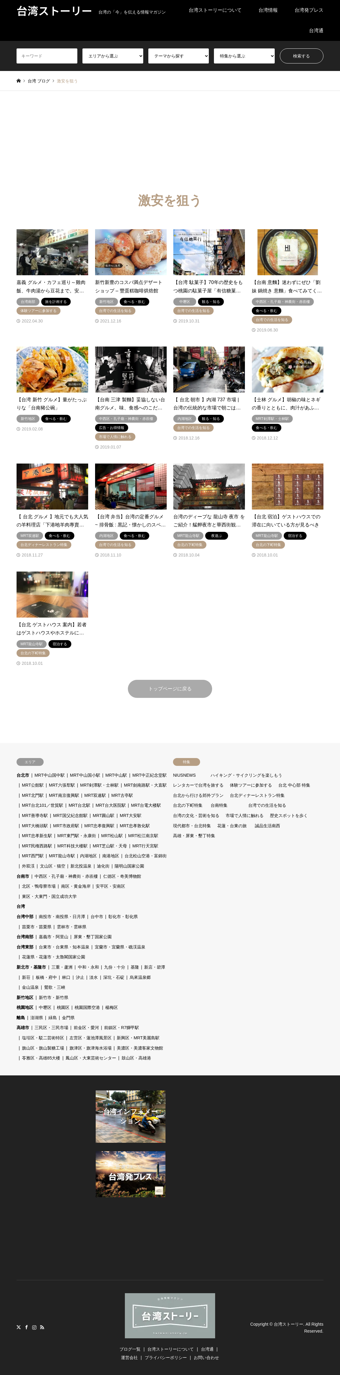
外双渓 (28, 866)
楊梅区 (111, 1007)
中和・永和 (88, 967)
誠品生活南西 (267, 825)
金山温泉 (30, 987)
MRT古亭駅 (122, 795)
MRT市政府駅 (66, 825)
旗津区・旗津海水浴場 (91, 1048)
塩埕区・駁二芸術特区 (43, 1037)
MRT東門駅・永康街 (76, 835)
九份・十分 (114, 967)
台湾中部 (25, 916)
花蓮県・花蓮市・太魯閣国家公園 (53, 956)
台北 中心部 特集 (294, 785)
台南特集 (219, 805)
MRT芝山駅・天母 (110, 845)
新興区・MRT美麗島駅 (138, 1037)
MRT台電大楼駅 (146, 805)
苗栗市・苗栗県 (36, 926)
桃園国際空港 (87, 1007)
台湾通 (316, 30)
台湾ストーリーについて (215, 10)
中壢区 (45, 1007)
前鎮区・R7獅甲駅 (121, 1027)
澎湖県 (36, 1017)
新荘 (26, 977)
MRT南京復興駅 (64, 795)
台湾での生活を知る (267, 805)
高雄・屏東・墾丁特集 (194, 835)
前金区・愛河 (86, 1027)
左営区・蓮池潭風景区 (91, 1037)
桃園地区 (25, 1007)
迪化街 (103, 866)
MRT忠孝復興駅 (99, 825)
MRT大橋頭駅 (35, 825)
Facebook (26, 1327)
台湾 (21, 906)
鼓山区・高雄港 (136, 1058)
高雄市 (23, 1027)
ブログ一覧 (130, 1349)
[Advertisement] (170, 136)
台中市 (97, 916)
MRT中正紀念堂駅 (149, 775)
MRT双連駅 (95, 795)
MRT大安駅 (130, 815)
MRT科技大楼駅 (72, 845)
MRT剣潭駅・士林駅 (99, 785)
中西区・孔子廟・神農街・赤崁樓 (66, 876)
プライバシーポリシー (166, 1357)
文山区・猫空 (52, 866)
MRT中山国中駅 (50, 775)
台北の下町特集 (187, 805)
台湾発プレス (309, 10)
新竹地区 (25, 997)
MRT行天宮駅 (145, 845)
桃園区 (63, 1007)
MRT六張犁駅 (62, 785)
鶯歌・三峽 (54, 987)
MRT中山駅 (116, 775)
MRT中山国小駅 (85, 775)
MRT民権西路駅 (37, 845)
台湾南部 (25, 936)
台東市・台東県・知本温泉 (64, 947)
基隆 (135, 967)
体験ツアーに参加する (251, 785)
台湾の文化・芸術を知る (196, 815)
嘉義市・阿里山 (53, 936)
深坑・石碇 (113, 977)
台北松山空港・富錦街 (146, 855)
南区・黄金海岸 (76, 886)
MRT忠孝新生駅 (37, 835)
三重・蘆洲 (62, 967)
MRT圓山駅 (103, 815)
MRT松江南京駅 (143, 835)
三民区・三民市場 (51, 1027)
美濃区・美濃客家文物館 (140, 1048)
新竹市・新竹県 (53, 997)
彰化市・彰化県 (123, 916)
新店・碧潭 (154, 967)
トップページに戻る (170, 688)
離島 (21, 1017)
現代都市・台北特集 (192, 825)
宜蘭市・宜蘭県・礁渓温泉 (120, 947)
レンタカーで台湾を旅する (198, 785)
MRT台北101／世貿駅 (42, 805)
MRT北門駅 (33, 795)
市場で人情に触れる (245, 815)
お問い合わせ (206, 1357)
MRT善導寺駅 (35, 815)
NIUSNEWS (184, 775)
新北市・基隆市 (31, 967)
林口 (66, 977)
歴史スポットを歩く (289, 815)
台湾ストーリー (288, 1324)
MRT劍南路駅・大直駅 (145, 785)
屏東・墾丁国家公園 (93, 936)
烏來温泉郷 (140, 977)
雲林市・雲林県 (71, 926)
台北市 (23, 775)
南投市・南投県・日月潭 (62, 916)
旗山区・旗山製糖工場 (43, 1048)
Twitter (19, 1327)
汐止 (80, 977)
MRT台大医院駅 (111, 805)
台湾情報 (268, 10)
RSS (42, 1327)
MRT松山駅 (112, 835)
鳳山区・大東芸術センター (91, 1058)
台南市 (23, 876)
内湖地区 (88, 855)
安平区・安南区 (110, 886)
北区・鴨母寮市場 (39, 886)
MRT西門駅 (33, 855)
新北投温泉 (80, 866)
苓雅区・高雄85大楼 (41, 1058)
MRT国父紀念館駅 (70, 815)
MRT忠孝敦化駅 (135, 825)
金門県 (68, 1017)
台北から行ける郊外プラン (198, 795)
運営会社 (129, 1357)
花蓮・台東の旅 (232, 825)
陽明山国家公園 (129, 866)
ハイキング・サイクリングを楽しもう (246, 775)
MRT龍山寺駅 (62, 855)
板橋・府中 (46, 977)
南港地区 (110, 855)
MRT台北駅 (79, 805)
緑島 (52, 1017)
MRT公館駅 (33, 785)
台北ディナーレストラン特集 (257, 795)
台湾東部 (25, 947)
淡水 (93, 977)
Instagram (34, 1327)
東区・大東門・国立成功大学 (49, 896)
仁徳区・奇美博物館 (122, 876)
